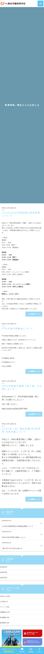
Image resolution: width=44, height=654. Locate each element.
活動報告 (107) (5, 612)
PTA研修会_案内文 (8, 358)
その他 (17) (4, 601)
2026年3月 (3, 577)
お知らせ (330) (5, 596)
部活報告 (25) (4, 623)
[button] (40, 3)
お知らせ (13, 208)
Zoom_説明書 (6, 366)
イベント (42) (4, 607)
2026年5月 (3, 567)
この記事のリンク (33, 314)
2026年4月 (3, 572)
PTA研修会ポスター (8, 362)
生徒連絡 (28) (4, 617)
